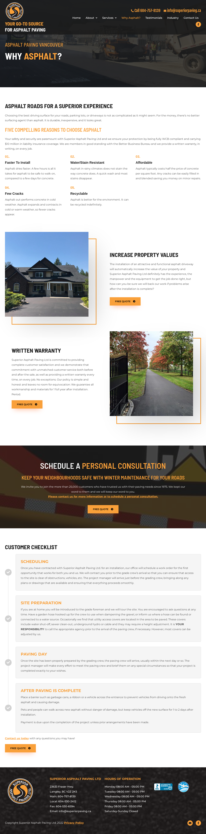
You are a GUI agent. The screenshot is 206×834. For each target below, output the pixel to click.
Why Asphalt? (131, 17)
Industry (173, 17)
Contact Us (191, 17)
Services (109, 17)
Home (76, 17)
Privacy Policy (74, 822)
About (91, 17)
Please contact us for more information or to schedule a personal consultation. (103, 496)
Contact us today (17, 738)
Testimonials (153, 17)
